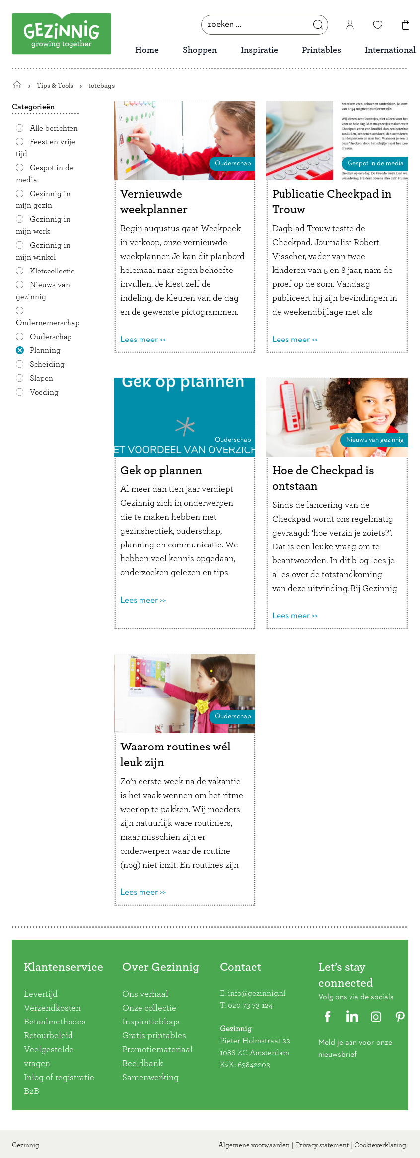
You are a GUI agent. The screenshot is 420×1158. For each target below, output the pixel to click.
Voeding (44, 392)
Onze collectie (149, 1008)
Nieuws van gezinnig (43, 291)
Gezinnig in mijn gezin (43, 199)
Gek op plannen (161, 471)
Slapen (41, 378)
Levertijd (41, 994)
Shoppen (200, 50)
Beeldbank (142, 1063)
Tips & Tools (55, 85)
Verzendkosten (52, 1008)
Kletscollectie (52, 271)
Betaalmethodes (55, 1022)
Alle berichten (54, 128)
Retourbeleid (48, 1035)
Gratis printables (154, 1035)
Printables (321, 50)
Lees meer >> (143, 340)
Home (147, 50)
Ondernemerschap (48, 323)
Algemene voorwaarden (254, 1145)
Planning (45, 350)
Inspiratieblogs (151, 1022)
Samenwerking (150, 1077)
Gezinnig (25, 1145)
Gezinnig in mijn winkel (43, 251)
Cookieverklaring (380, 1145)
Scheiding (47, 364)
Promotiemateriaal (157, 1049)
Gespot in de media (376, 163)
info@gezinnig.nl (256, 993)
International (390, 50)
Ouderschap (51, 337)
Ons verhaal (145, 994)
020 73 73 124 (250, 1005)
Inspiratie (259, 50)
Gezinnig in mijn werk (43, 225)
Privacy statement (322, 1145)
